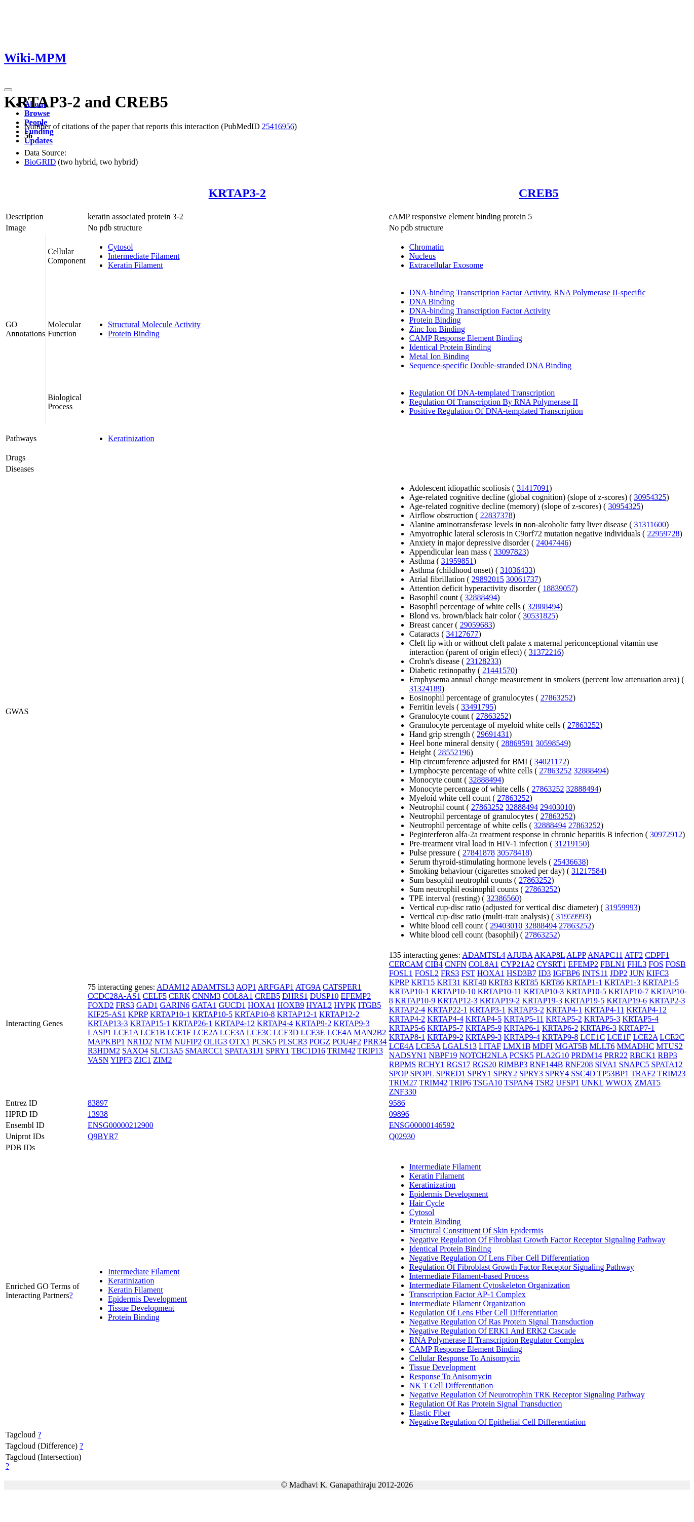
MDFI (542, 1046)
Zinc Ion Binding (437, 329)
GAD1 (147, 1005)
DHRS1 (295, 996)
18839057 (559, 588)
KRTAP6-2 (560, 1028)
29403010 (556, 807)
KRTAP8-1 (407, 1037)
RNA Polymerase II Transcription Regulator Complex (496, 1340)
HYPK (345, 1005)
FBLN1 (612, 964)
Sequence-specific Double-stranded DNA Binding (490, 365)
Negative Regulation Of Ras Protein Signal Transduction (501, 1321)
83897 (98, 1103)
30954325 (650, 497)
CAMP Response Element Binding (465, 338)
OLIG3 (215, 1041)
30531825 (539, 615)
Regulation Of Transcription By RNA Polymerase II (493, 402)
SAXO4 (135, 1050)
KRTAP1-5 (661, 982)
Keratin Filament (135, 265)
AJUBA (520, 955)
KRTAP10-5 (212, 1014)
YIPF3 (121, 1060)
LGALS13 (460, 1046)
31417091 (533, 488)
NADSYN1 (408, 1055)
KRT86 (552, 982)
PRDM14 (586, 1055)
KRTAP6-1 (522, 1028)
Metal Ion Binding (439, 356)
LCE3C (259, 1032)
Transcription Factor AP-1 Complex (467, 1294)
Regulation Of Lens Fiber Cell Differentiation (483, 1312)
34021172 (550, 761)
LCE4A (339, 1032)
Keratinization (131, 438)
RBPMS (402, 1064)
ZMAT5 (647, 1082)
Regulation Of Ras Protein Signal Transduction (485, 1403)
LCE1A (125, 1032)
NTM (163, 1041)
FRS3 (124, 1005)
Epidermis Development (147, 1299)
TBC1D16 (308, 1050)
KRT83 (500, 982)
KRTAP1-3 (622, 982)
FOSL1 (401, 973)
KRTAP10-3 (544, 991)
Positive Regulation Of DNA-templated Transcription (496, 411)
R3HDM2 (104, 1050)
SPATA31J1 (244, 1050)
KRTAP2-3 (667, 1000)
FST (468, 973)
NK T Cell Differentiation (451, 1385)
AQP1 (246, 987)
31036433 (516, 570)
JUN (637, 973)
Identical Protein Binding (450, 347)
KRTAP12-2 (339, 1014)
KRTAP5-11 (524, 1018)
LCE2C (672, 1037)
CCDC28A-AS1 (114, 996)
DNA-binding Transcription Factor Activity (480, 310)
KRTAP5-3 (602, 1018)
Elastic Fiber (429, 1413)
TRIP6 (460, 1082)
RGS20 (484, 1064)
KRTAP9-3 (351, 1023)
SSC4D (583, 1073)
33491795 (477, 707)
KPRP (137, 1014)
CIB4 (434, 964)
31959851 (457, 561)
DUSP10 (324, 996)
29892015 (488, 579)
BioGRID (40, 162)
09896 (399, 1114)
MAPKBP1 (106, 1041)
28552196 (454, 752)
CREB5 (539, 193)
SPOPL (422, 1073)
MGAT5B (571, 1046)
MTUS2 (669, 1046)
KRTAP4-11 (604, 1009)
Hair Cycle (427, 1203)
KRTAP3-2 (237, 193)
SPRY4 (557, 1073)
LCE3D (286, 1032)
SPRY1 (277, 1050)
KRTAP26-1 (192, 1023)
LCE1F (179, 1032)
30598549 (551, 743)
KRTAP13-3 (108, 1023)
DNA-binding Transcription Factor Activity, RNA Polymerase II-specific (527, 292)
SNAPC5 (634, 1064)
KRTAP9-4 (522, 1037)
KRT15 (423, 982)
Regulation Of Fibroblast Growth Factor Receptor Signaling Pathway (521, 1267)
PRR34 (375, 1041)
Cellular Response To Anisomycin (464, 1358)
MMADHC (635, 1046)
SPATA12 (666, 1064)
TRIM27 (403, 1082)
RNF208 (579, 1064)
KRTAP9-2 (313, 1023)
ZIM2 (162, 1060)
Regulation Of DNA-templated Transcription (482, 392)
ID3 (544, 973)
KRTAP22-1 (447, 1009)
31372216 (545, 652)
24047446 (552, 542)
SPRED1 (451, 1073)
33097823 (510, 552)
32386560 (503, 898)
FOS (655, 964)
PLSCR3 (292, 1041)
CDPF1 (657, 955)
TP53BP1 (613, 1073)
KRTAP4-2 (407, 1018)
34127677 (462, 634)
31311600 (650, 524)
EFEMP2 (356, 996)
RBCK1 (643, 1055)
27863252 (557, 697)
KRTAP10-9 (415, 1000)
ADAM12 (173, 987)
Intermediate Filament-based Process (469, 1276)
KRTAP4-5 (484, 1018)
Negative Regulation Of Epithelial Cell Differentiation (497, 1422)
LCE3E (312, 1032)
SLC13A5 (166, 1050)
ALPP (576, 955)
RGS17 (459, 1064)
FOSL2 (427, 973)
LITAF (490, 1046)
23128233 (482, 661)
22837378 (496, 515)
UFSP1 (567, 1082)
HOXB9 (290, 1005)
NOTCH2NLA (483, 1055)
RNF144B (546, 1064)
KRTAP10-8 (255, 1014)
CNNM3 (206, 996)
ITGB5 (369, 1005)
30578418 (513, 852)
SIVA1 (606, 1064)
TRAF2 (643, 1073)
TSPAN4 (518, 1082)
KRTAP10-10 (453, 991)
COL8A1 (238, 996)
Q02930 (402, 1136)
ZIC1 (142, 1060)
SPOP (398, 1073)
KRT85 (526, 982)
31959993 (621, 907)
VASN (98, 1060)
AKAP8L (549, 955)
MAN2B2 (370, 1032)
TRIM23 (672, 1073)
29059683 (476, 624)
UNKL (593, 1082)
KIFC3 (657, 973)
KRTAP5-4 (640, 1018)
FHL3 (636, 964)
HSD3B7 (521, 973)
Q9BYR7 (103, 1136)
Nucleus (422, 256)
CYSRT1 (551, 964)
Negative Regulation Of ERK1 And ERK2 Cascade (492, 1330)
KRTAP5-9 (484, 1028)
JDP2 (619, 973)
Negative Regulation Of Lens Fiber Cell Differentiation (499, 1258)
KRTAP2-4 (407, 1009)
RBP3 (667, 1055)
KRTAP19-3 (542, 1000)
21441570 (498, 670)
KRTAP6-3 (598, 1028)
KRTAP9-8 (560, 1037)
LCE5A (428, 1046)
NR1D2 (139, 1041)
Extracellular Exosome (446, 265)
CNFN (456, 964)
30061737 (522, 579)
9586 (397, 1103)
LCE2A (205, 1032)
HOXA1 (261, 1005)
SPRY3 (531, 1073)
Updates (38, 140)
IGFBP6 (566, 973)
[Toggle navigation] (8, 89)
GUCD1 (232, 1005)
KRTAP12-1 (297, 1014)
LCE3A (232, 1032)
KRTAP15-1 (150, 1023)
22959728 (663, 533)
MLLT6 (601, 1046)
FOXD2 (101, 1005)
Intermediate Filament (144, 256)
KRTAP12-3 (457, 1000)
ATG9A (308, 987)
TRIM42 (341, 1050)
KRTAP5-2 (564, 1018)
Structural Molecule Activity (154, 324)
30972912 (666, 834)
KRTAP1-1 (584, 982)
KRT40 (474, 982)
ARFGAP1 (276, 987)
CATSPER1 (342, 987)
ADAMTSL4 (483, 955)
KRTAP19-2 (500, 1000)
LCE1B (152, 1032)
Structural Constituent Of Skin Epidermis (476, 1230)
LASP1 (99, 1032)
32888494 (481, 597)
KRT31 (448, 982)
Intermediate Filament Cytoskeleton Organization (489, 1285)
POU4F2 (346, 1041)
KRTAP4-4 (275, 1023)
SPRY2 (505, 1073)
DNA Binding (431, 301)
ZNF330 (402, 1091)
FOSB (676, 964)
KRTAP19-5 (584, 1000)
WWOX (618, 1082)
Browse (37, 113)
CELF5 (155, 996)
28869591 (517, 743)
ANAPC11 (605, 955)
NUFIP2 (188, 1041)
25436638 (570, 861)
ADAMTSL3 (212, 987)
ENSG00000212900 (120, 1125)
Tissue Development (141, 1308)
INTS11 (595, 973)
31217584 (587, 871)
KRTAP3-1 (488, 1009)
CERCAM (406, 964)
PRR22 (616, 1055)
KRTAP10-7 (628, 991)
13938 (98, 1114)
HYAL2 (319, 1005)
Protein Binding (134, 333)
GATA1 (203, 1005)
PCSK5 (264, 1041)
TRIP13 (370, 1050)
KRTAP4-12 (235, 1023)
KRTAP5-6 (407, 1028)
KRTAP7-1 (637, 1028)
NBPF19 (443, 1055)
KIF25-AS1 (107, 1014)
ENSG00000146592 (422, 1125)
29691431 (493, 734)
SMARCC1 (204, 1050)
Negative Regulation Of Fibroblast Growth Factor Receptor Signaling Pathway (537, 1239)
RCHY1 (431, 1064)
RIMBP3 (513, 1064)
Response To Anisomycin (450, 1376)
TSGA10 (488, 1082)
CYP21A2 (517, 964)
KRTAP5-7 (445, 1028)
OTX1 (239, 1041)
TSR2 (544, 1082)
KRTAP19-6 (626, 1000)
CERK (179, 996)
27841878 (478, 852)
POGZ (319, 1041)
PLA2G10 (552, 1055)
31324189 (425, 688)
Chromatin (426, 247)
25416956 (278, 126)
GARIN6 (175, 1005)
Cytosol (120, 247)
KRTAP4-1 (564, 1009)
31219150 (571, 843)
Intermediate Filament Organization (467, 1303)
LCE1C (592, 1037)
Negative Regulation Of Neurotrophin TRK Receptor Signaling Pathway (527, 1394)
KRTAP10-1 (170, 1014)
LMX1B (516, 1046)
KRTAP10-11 (500, 991)
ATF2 (634, 955)
